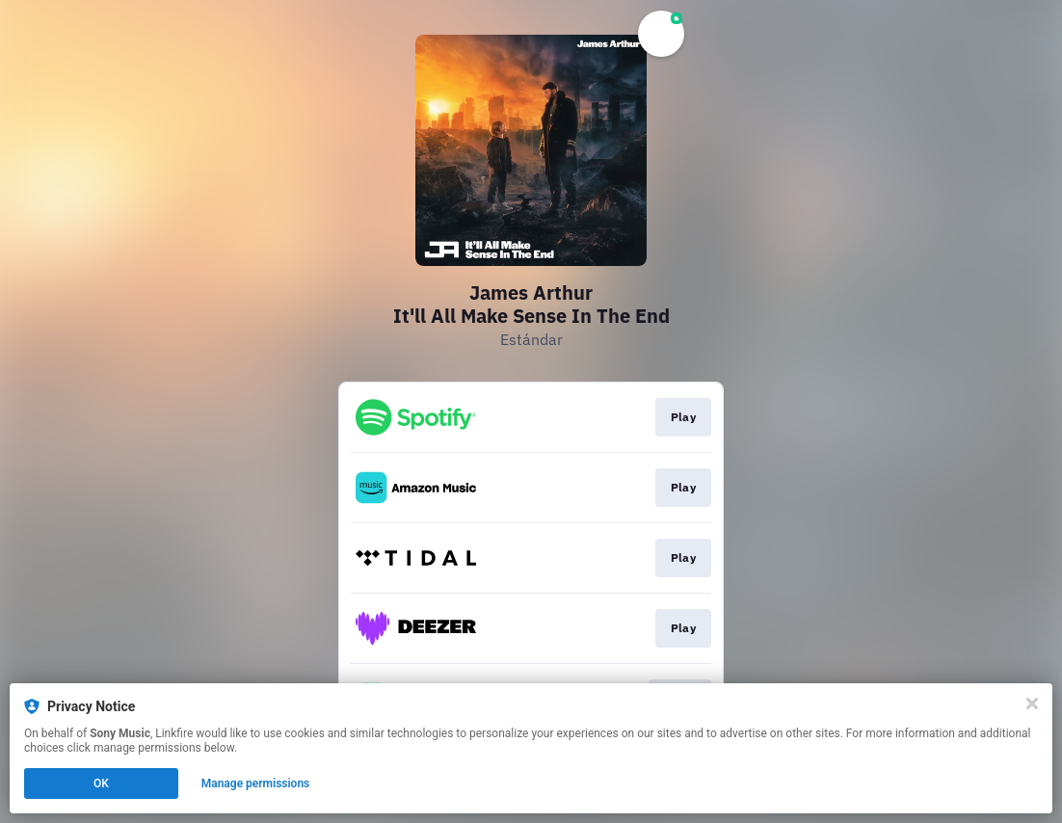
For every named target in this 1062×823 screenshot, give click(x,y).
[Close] (1032, 703)
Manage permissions (255, 783)
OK (101, 783)
